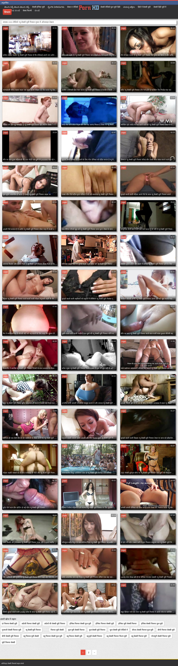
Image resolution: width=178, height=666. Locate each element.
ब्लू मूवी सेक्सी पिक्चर (94, 636)
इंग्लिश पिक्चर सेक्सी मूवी (105, 623)
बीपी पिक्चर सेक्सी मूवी (166, 630)
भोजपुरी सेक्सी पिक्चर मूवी (161, 636)
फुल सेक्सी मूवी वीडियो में (119, 630)
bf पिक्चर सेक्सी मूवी (9, 623)
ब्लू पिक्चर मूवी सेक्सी (31, 636)
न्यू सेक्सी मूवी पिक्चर (33, 630)
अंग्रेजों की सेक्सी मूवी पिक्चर (54, 623)
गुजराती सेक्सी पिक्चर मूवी (11, 630)
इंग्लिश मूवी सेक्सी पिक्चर (127, 623)
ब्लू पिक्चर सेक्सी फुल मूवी (52, 636)
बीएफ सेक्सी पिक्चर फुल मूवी (142, 630)
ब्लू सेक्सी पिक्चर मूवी (139, 636)
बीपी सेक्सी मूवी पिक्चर (10, 636)
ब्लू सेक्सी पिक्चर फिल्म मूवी (117, 636)
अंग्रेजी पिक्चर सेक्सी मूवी (31, 623)
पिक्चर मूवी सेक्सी (57, 630)
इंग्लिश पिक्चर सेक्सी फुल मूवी (80, 623)
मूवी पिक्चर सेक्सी (8, 642)
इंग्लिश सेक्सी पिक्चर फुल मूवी (152, 623)
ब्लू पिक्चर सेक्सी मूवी (74, 636)
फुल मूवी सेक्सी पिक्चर (76, 630)
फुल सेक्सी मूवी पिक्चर (97, 630)
